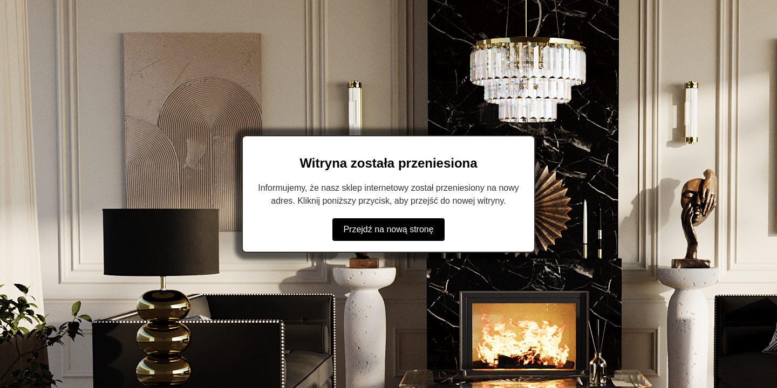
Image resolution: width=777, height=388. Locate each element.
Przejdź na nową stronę (388, 229)
